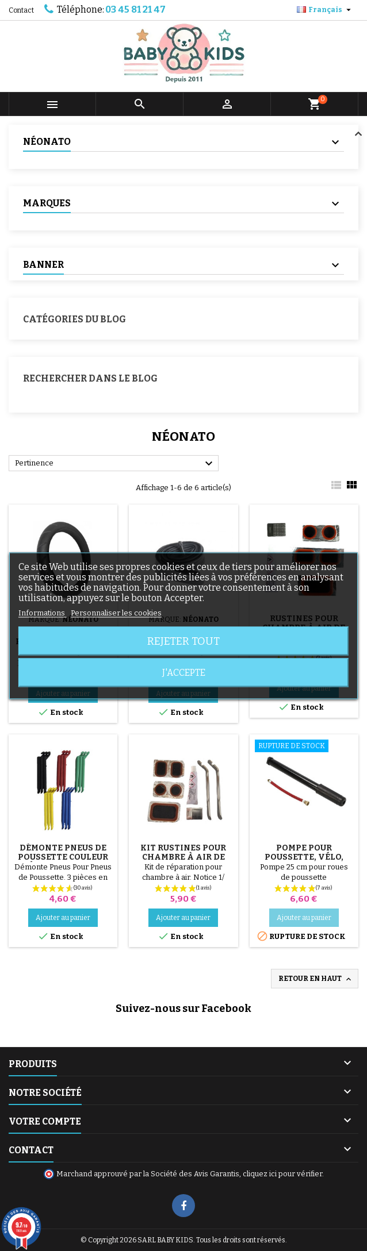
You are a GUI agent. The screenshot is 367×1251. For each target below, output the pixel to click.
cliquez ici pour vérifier (282, 1173)
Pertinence (115, 464)
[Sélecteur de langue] (325, 10)
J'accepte (183, 672)
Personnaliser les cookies (116, 612)
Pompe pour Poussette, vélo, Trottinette (304, 857)
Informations (42, 612)
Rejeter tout (183, 640)
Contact (21, 10)
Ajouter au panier (63, 918)
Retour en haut (315, 979)
